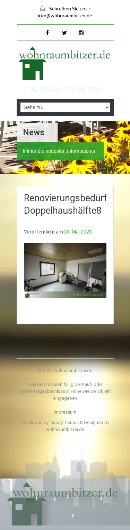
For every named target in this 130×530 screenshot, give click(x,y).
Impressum (65, 412)
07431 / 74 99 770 (70, 89)
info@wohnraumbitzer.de (65, 15)
